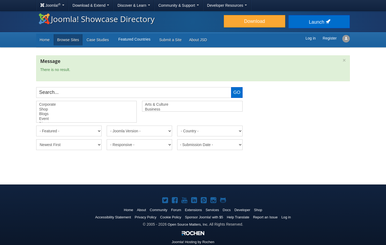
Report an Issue (265, 217)
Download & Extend (91, 5)
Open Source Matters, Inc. (188, 224)
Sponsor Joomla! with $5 (204, 217)
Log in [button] (311, 38)
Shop (86, 109)
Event (86, 118)
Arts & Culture (192, 104)
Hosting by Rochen (193, 242)
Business (192, 109)
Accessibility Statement (113, 217)
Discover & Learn (133, 5)
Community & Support (178, 5)
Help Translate (238, 217)
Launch (319, 22)
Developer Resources (227, 5)
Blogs (86, 114)
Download (254, 21)
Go (236, 92)
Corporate (86, 104)
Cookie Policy (170, 217)
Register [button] (330, 38)
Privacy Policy (146, 217)
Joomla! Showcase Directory (97, 18)
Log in (286, 217)
